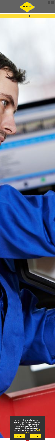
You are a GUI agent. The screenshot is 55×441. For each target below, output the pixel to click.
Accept (19, 436)
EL (49, 2)
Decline (35, 436)
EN (53, 2)
